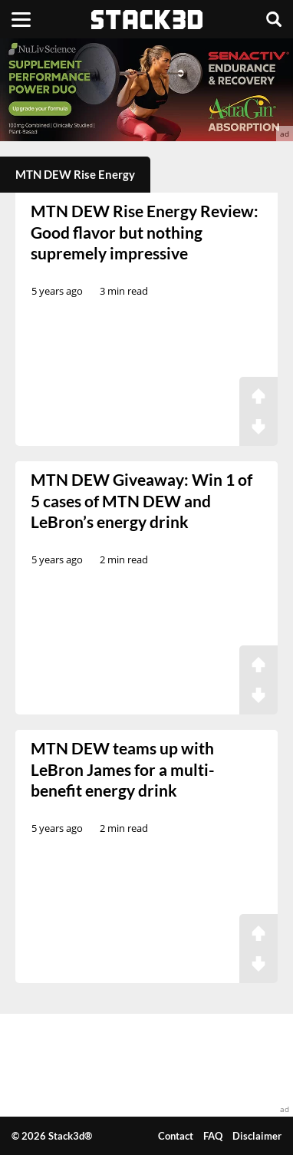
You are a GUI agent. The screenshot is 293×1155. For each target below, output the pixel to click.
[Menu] (21, 19)
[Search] (273, 19)
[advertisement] (146, 89)
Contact (175, 1136)
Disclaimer (256, 1136)
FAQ (212, 1136)
